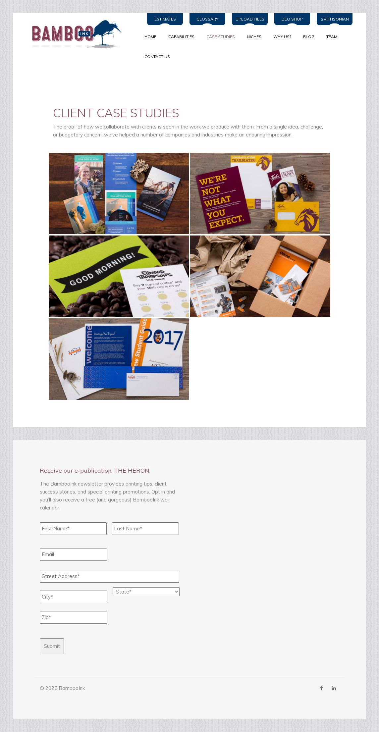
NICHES (254, 36)
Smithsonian (335, 19)
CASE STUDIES (220, 36)
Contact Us (157, 56)
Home (150, 36)
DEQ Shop (292, 19)
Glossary (207, 19)
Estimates (165, 19)
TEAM (331, 36)
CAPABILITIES (181, 36)
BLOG (308, 36)
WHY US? (282, 36)
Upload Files (250, 19)
